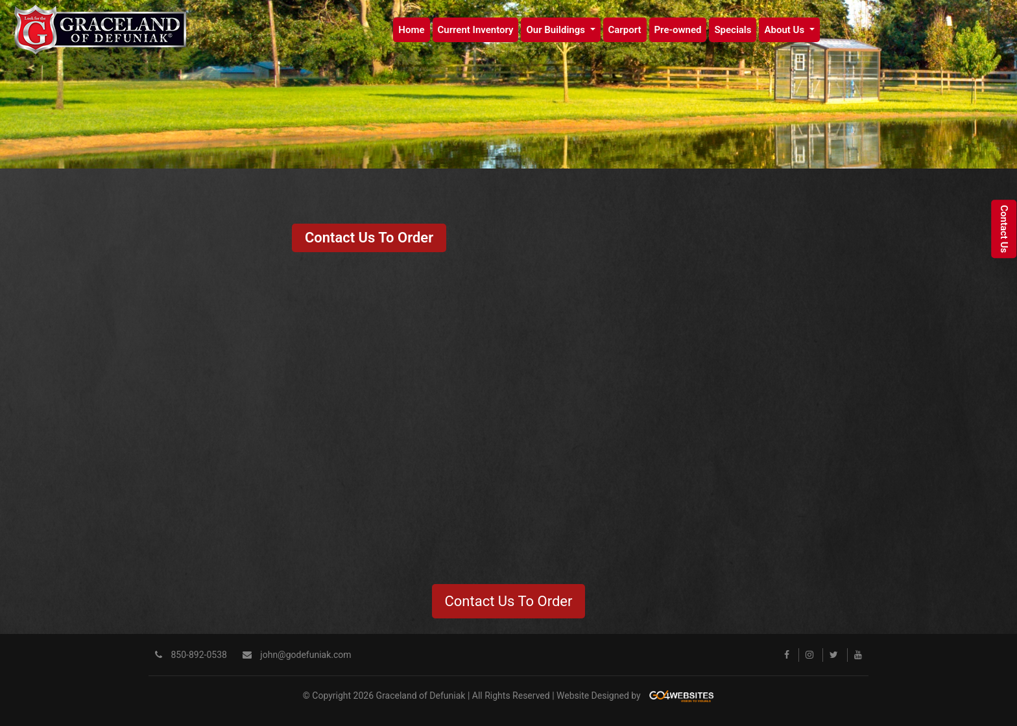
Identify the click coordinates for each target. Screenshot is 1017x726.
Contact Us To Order (369, 237)
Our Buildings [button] (556, 30)
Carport (624, 30)
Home (411, 30)
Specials (732, 30)
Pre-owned (678, 30)
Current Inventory (476, 30)
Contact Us (1004, 229)
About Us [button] (785, 30)
